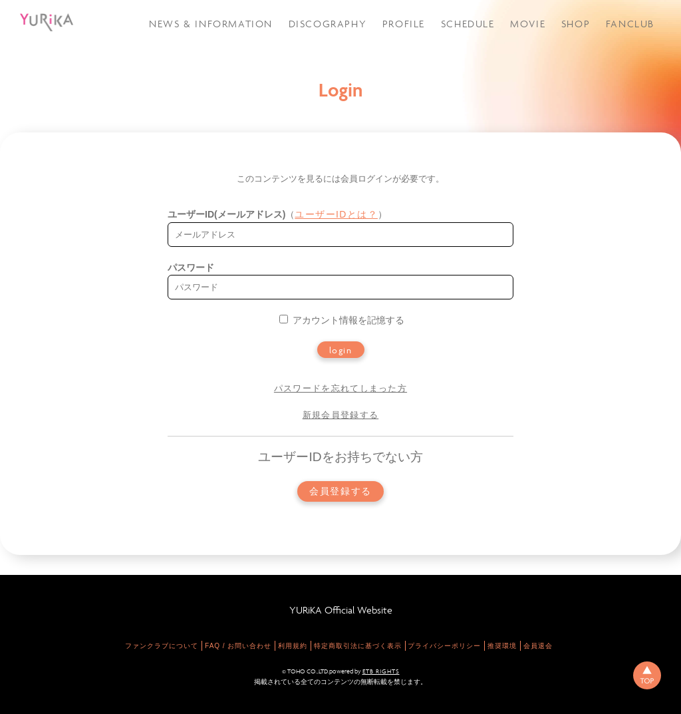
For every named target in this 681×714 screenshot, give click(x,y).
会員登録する (340, 491)
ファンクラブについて (161, 645)
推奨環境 (502, 645)
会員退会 (538, 645)
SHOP (575, 23)
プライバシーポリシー (444, 645)
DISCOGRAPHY (328, 23)
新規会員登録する (340, 415)
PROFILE (403, 23)
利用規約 (292, 645)
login (340, 350)
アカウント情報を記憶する (341, 320)
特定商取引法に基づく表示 (358, 645)
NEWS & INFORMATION (211, 23)
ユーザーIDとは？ (336, 214)
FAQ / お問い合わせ (238, 645)
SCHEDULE (468, 23)
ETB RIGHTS (381, 671)
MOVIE (527, 23)
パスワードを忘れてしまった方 (340, 388)
